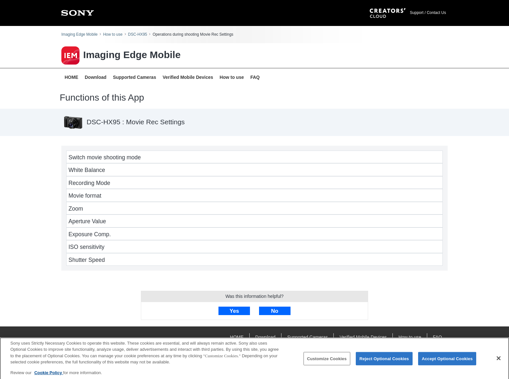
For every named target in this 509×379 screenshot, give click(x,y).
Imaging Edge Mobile (79, 34)
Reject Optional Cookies (384, 360)
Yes (234, 311)
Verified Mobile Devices (188, 77)
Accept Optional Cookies (447, 360)
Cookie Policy (48, 375)
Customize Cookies (327, 360)
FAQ (255, 77)
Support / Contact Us (428, 12)
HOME (71, 77)
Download (95, 77)
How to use (112, 34)
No (274, 311)
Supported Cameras (134, 77)
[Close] (498, 360)
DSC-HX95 (137, 34)
